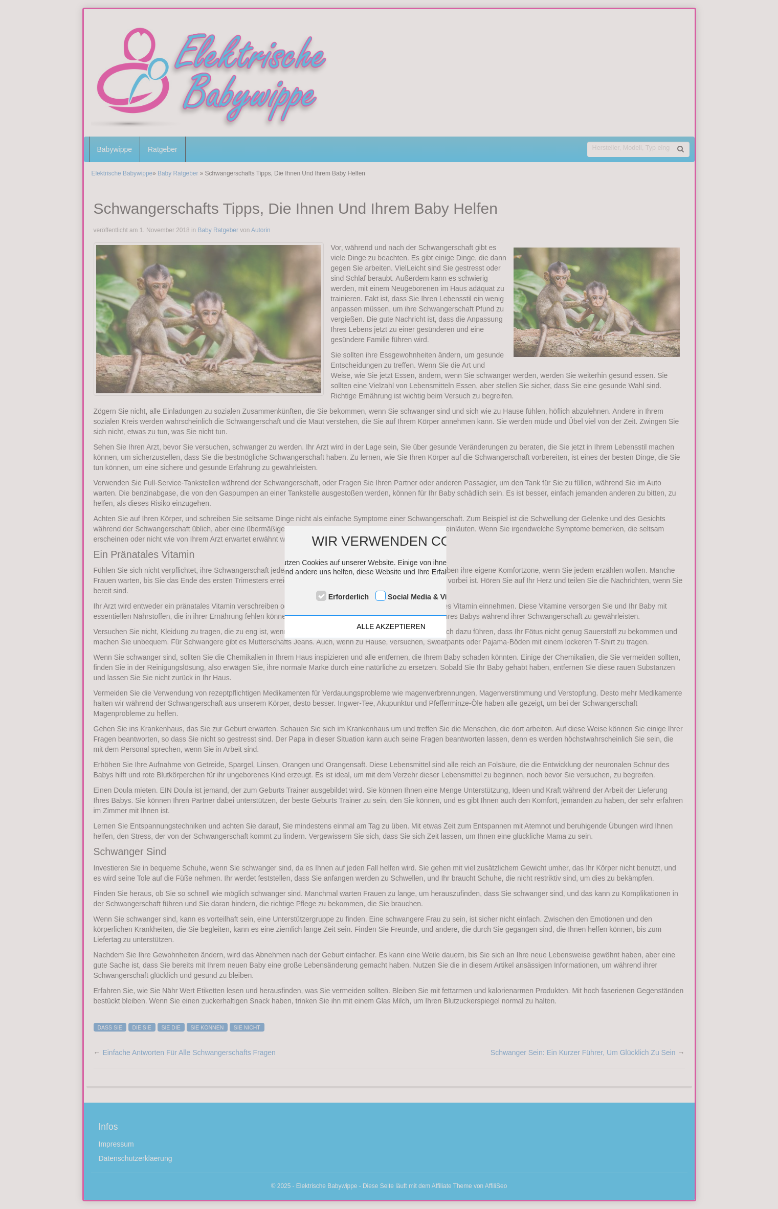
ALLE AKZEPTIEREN (391, 626)
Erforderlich (348, 597)
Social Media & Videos (425, 597)
